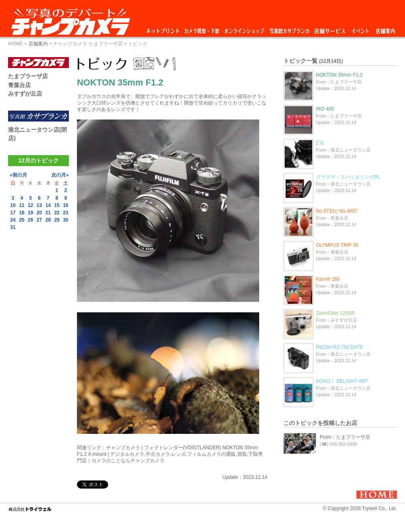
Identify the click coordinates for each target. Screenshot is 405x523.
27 (39, 220)
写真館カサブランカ (289, 29)
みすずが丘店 (25, 93)
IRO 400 (325, 109)
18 (21, 213)
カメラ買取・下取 (202, 29)
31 (12, 227)
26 (30, 220)
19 (30, 213)
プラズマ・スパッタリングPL (348, 177)
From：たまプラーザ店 (345, 437)
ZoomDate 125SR (335, 313)
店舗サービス (329, 29)
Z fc (320, 143)
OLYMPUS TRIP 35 (337, 245)
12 (30, 205)
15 (57, 205)
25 (21, 220)
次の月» (60, 175)
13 (39, 205)
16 (65, 205)
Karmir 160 (328, 279)
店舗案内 (385, 29)
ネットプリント (164, 29)
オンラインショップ (243, 29)
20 (39, 213)
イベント (360, 29)
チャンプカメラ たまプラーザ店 (87, 44)
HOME (15, 44)
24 (12, 220)
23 (65, 213)
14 (48, 205)
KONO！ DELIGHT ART (342, 381)
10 (12, 205)
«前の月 (18, 175)
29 (57, 220)
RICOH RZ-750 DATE (339, 347)
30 (65, 220)
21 (48, 213)
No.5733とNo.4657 (337, 211)
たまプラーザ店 (28, 76)
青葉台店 (19, 85)
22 (57, 213)
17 (12, 213)
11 (21, 205)
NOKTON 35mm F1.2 (339, 75)
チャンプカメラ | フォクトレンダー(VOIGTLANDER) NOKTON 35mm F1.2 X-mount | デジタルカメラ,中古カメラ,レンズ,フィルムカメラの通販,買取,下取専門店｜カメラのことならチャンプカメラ (170, 454)
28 (48, 220)
